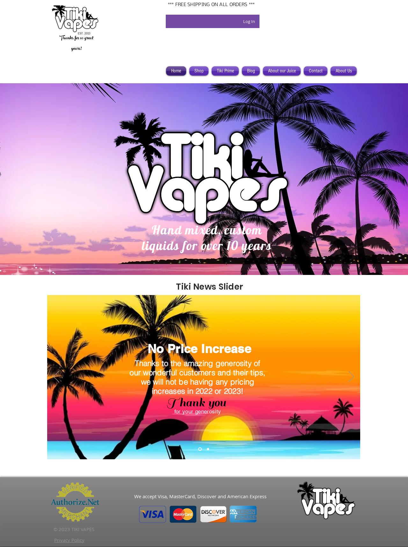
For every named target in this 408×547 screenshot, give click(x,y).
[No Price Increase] (200, 449)
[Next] (351, 377)
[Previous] (56, 377)
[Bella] (208, 449)
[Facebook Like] (203, 480)
